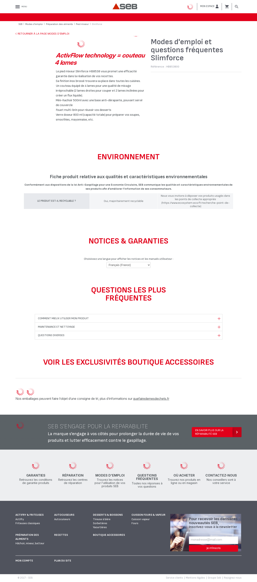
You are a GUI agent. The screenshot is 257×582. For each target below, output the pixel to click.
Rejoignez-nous (233, 577)
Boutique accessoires (109, 535)
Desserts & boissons (108, 515)
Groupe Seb (214, 577)
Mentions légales (195, 577)
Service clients (174, 577)
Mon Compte (24, 560)
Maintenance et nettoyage (56, 326)
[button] (209, 6)
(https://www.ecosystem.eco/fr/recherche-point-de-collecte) (195, 204)
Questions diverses (51, 335)
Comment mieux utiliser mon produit (63, 318)
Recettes (61, 535)
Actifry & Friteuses (29, 515)
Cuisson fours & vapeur (148, 515)
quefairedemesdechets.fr (151, 399)
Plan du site (62, 560)
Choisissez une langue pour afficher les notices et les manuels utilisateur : (128, 259)
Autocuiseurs (64, 515)
